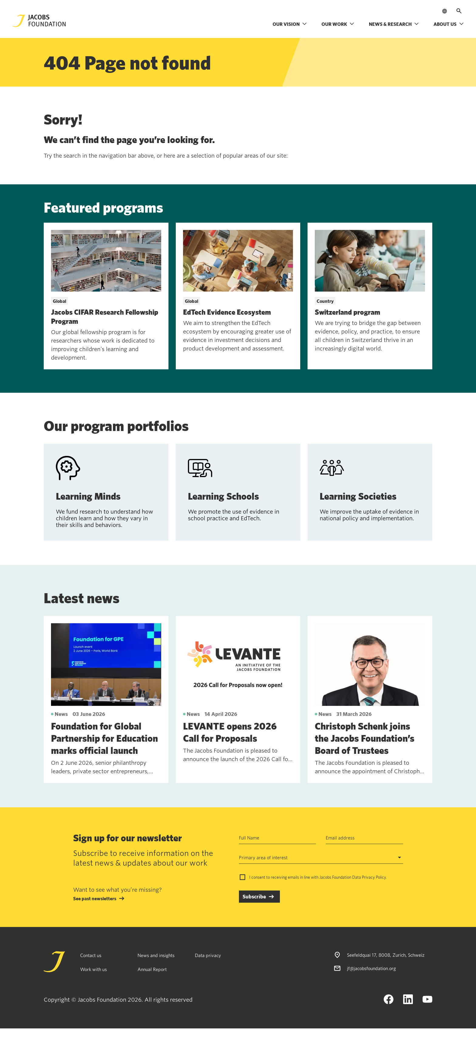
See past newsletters (94, 898)
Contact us (90, 955)
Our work (337, 24)
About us (448, 24)
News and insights (156, 955)
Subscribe (254, 896)
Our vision (290, 24)
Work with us (93, 969)
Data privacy (208, 955)
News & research (394, 24)
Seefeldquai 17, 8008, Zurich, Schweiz (385, 955)
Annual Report (152, 969)
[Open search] (459, 11)
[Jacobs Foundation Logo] (39, 21)
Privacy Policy (374, 877)
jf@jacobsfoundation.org (371, 968)
